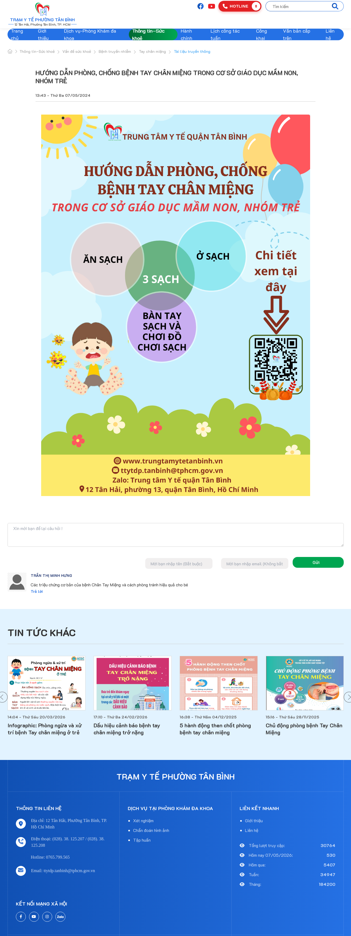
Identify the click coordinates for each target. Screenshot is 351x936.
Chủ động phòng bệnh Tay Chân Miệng (304, 729)
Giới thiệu (43, 34)
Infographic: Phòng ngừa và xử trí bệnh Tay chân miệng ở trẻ (45, 729)
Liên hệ (330, 34)
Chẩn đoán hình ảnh (151, 830)
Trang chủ (17, 34)
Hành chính (186, 34)
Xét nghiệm (143, 820)
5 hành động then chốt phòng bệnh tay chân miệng (215, 729)
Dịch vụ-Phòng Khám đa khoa (90, 34)
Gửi (316, 562)
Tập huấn (142, 840)
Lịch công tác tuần (225, 34)
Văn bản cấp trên (296, 34)
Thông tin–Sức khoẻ (148, 34)
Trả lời (37, 591)
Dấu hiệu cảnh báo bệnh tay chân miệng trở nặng (127, 729)
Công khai (261, 34)
